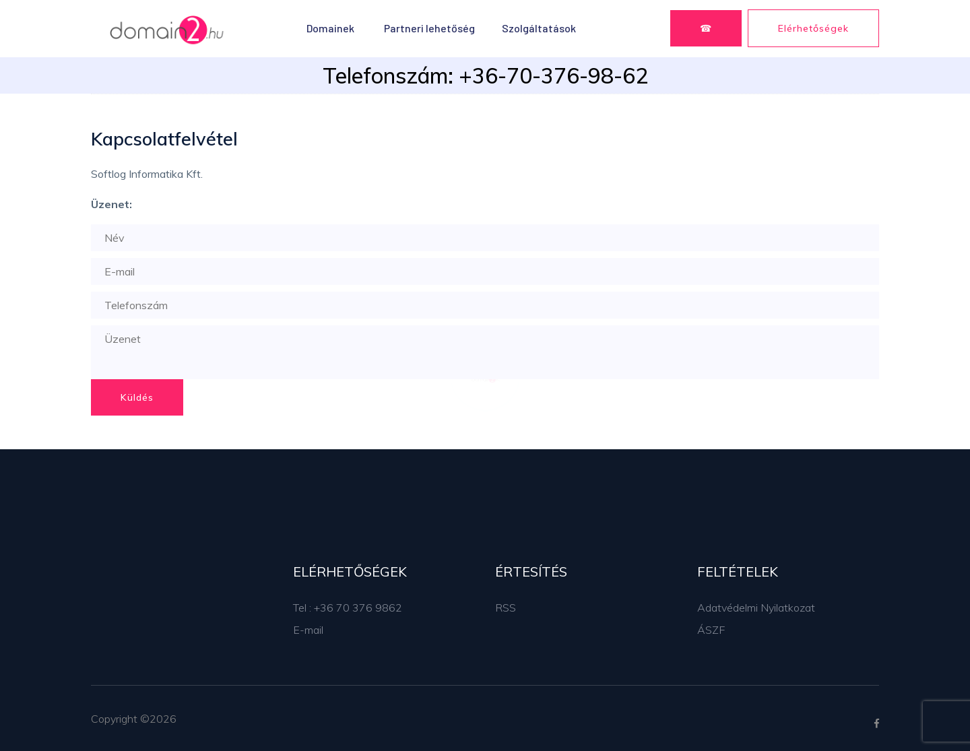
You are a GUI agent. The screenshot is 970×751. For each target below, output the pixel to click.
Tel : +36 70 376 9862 (347, 607)
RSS (505, 607)
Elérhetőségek (813, 28)
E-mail (308, 629)
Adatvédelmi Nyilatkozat (756, 607)
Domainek (330, 28)
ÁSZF (711, 629)
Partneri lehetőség (429, 28)
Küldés (137, 397)
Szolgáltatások (539, 28)
